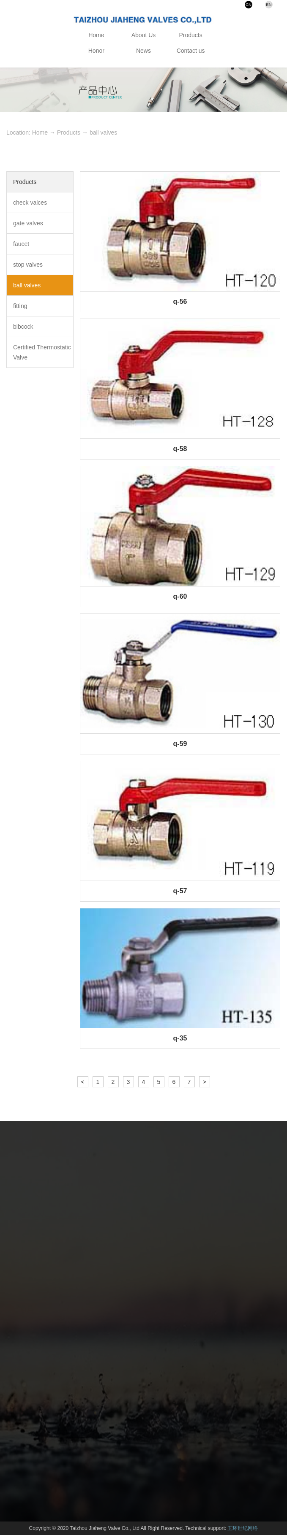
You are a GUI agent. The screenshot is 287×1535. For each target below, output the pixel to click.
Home (96, 35)
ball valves (103, 132)
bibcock (23, 326)
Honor (96, 50)
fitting (20, 306)
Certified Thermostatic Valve (42, 352)
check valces (30, 202)
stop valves (28, 264)
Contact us (191, 50)
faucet (21, 244)
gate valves (28, 223)
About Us (143, 35)
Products (190, 35)
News (143, 50)
